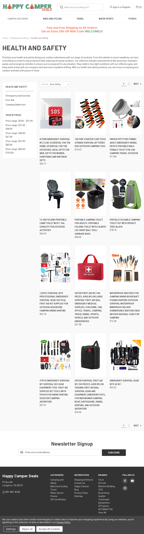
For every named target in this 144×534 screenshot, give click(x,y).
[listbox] (60, 84)
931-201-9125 (12, 491)
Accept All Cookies (49, 529)
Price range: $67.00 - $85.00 (16, 143)
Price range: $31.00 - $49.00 (16, 127)
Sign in (116, 7)
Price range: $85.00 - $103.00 (16, 151)
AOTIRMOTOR (105, 509)
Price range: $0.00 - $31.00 (19, 120)
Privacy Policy (81, 492)
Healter (101, 496)
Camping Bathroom (16, 104)
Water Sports (106, 18)
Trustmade (103, 499)
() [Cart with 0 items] (139, 7)
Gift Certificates (58, 499)
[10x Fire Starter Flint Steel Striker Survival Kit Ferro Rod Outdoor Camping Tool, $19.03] (90, 113)
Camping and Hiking (18, 18)
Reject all (27, 529)
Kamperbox (104, 502)
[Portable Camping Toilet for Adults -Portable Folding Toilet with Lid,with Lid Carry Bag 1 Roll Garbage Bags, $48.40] (90, 194)
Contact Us (79, 483)
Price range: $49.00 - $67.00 (16, 135)
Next (137, 83)
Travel (80, 18)
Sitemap (78, 496)
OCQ (100, 489)
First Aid (10, 100)
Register (126, 7)
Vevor (101, 479)
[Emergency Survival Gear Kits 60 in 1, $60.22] (125, 355)
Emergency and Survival (18, 95)
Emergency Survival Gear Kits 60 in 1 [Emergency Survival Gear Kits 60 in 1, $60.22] (124, 382)
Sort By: (44, 84)
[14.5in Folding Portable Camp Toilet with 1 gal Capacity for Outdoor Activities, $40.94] (55, 194)
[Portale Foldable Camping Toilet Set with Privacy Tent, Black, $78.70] (125, 194)
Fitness (132, 18)
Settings (11, 529)
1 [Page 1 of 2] (123, 84)
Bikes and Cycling (52, 18)
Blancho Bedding (106, 486)
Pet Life (102, 483)
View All (102, 512)
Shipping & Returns (83, 479)
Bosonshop (103, 492)
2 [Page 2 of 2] (129, 84)
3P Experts (103, 505)
